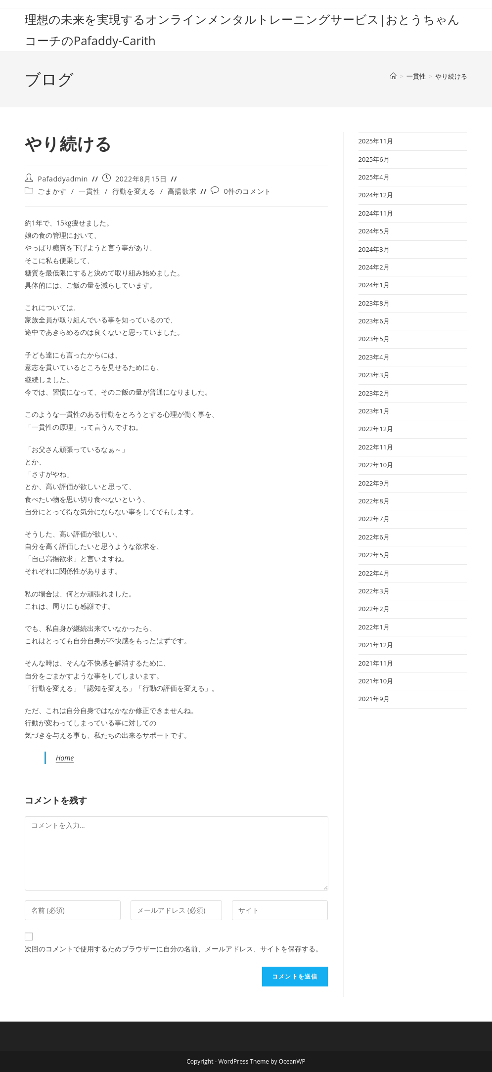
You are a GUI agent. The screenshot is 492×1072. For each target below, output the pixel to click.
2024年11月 (376, 213)
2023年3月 (374, 374)
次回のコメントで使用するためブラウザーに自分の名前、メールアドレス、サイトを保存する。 (173, 948)
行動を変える (134, 191)
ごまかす (52, 191)
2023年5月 (374, 338)
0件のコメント (247, 191)
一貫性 (89, 191)
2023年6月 (374, 320)
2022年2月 (374, 608)
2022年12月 (376, 428)
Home (65, 757)
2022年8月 (374, 500)
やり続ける (451, 76)
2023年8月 (374, 303)
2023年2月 (374, 393)
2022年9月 (374, 483)
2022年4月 (374, 573)
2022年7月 (374, 518)
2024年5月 (374, 230)
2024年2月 (374, 267)
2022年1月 (374, 627)
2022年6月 (374, 537)
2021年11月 (376, 663)
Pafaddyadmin (63, 178)
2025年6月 (374, 159)
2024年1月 (374, 284)
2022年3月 (374, 590)
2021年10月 (376, 680)
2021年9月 (374, 698)
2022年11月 (376, 447)
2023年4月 (374, 357)
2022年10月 (376, 464)
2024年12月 (376, 194)
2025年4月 (374, 177)
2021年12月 (376, 644)
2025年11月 (376, 140)
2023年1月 (374, 410)
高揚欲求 (182, 191)
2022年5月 (374, 554)
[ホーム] (393, 76)
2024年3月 (374, 249)
